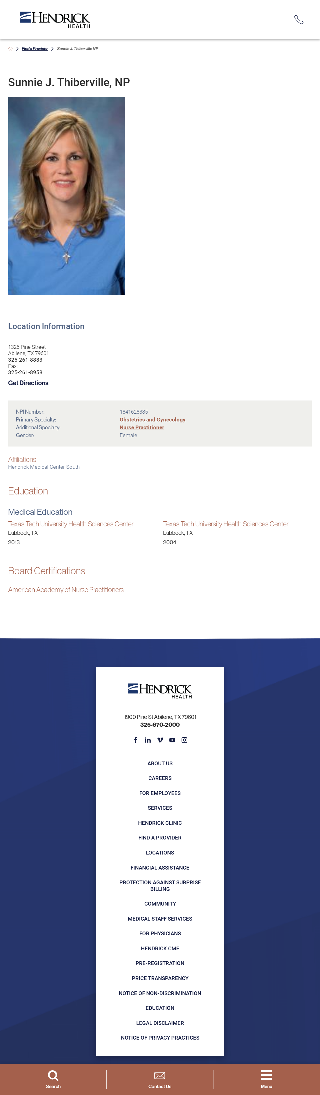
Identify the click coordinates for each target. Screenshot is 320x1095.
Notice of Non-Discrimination (160, 993)
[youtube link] (172, 740)
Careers (160, 778)
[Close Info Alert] (310, 5)
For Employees (160, 793)
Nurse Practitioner (142, 427)
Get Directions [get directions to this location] (28, 383)
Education (160, 1007)
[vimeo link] (160, 740)
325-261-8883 (25, 360)
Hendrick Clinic (160, 822)
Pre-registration (160, 963)
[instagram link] (184, 740)
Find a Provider (35, 48)
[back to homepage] (10, 48)
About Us (160, 763)
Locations (160, 852)
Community (160, 903)
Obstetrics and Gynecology (153, 419)
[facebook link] (136, 740)
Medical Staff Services (160, 918)
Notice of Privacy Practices (160, 1037)
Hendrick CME (160, 948)
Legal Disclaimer (160, 1022)
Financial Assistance (160, 867)
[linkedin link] (148, 740)
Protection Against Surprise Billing (160, 885)
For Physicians (160, 933)
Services (160, 807)
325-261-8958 (25, 372)
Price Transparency (160, 978)
